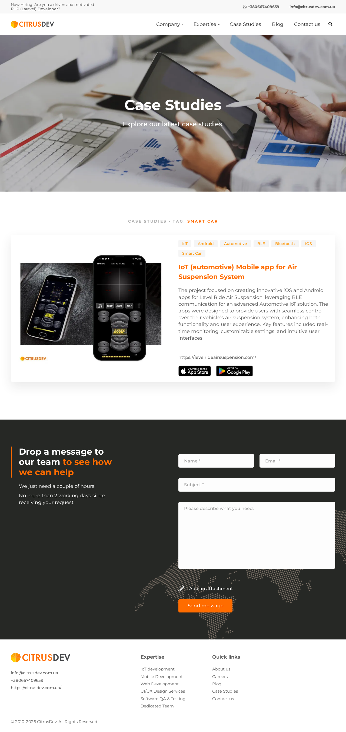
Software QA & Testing (163, 698)
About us (221, 669)
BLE (261, 243)
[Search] (330, 24)
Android (206, 243)
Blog (216, 683)
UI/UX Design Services (163, 691)
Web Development (160, 683)
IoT (185, 243)
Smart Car (192, 253)
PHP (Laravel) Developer (34, 8)
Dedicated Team (157, 706)
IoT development (158, 669)
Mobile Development (162, 676)
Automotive (235, 243)
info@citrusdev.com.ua (34, 672)
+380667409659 (27, 680)
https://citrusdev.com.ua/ (36, 687)
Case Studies (225, 691)
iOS (308, 243)
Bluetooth (285, 243)
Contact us (223, 698)
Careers (220, 676)
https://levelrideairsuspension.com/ (217, 357)
